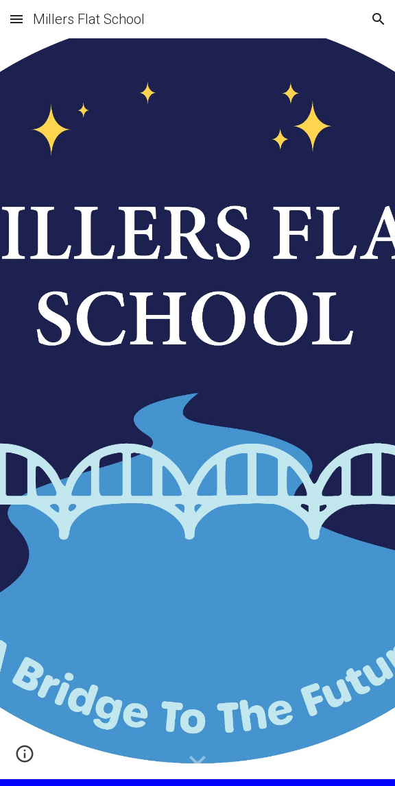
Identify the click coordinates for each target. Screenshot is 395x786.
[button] (16, 19)
